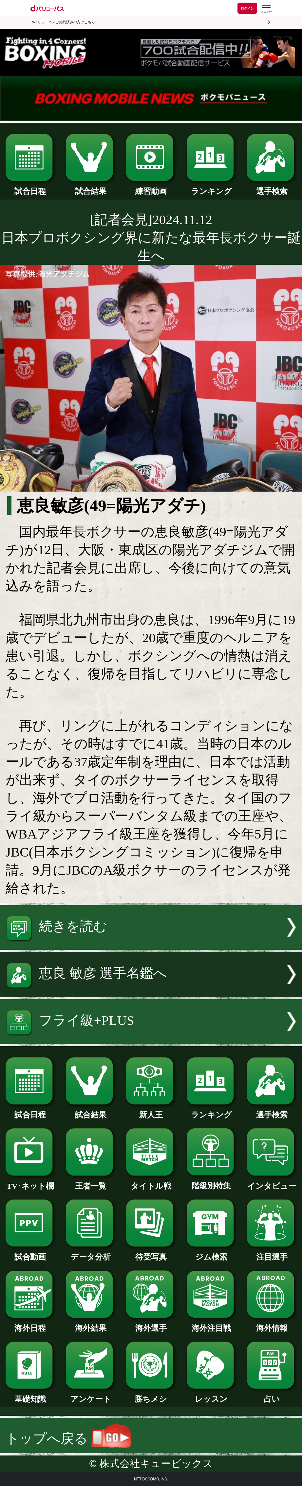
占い (271, 1395)
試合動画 (30, 1253)
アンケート (90, 1395)
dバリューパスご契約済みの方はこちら (63, 22)
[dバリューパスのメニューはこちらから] (266, 9)
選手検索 (271, 187)
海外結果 (90, 1324)
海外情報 (271, 1324)
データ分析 (90, 1253)
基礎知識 (30, 1395)
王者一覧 (90, 1182)
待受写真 (150, 1253)
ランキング (211, 187)
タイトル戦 (150, 1182)
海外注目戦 (211, 1324)
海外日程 (30, 1324)
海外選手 (150, 1324)
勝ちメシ (150, 1395)
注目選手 (271, 1253)
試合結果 (90, 187)
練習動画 (150, 187)
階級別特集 (211, 1182)
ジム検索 (211, 1253)
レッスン (211, 1395)
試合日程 (30, 187)
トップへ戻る (68, 1438)
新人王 (150, 1111)
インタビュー (271, 1182)
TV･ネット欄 (30, 1182)
